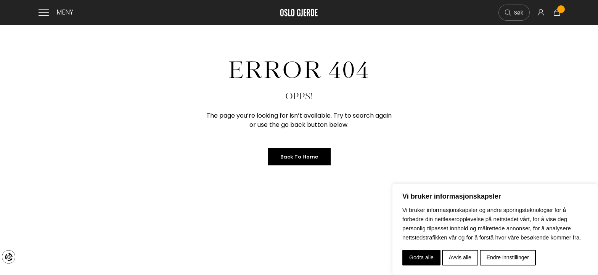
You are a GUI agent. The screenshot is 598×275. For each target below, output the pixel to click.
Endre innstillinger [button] (508, 257)
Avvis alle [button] (460, 257)
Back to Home (299, 156)
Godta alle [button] (421, 257)
